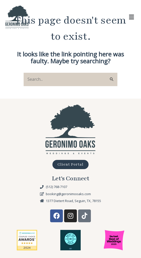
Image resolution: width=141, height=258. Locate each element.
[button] (131, 17)
